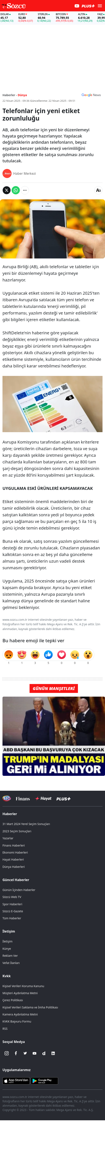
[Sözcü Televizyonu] (6, 798)
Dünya (22, 95)
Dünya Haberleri (13, 867)
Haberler (9, 814)
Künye (6, 949)
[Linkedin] (53, 1053)
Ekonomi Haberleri (15, 852)
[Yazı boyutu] (98, 190)
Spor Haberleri (12, 904)
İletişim (8, 931)
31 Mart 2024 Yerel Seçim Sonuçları (26, 824)
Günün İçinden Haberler (18, 890)
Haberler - (9, 95)
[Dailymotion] (44, 1053)
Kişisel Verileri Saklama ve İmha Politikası (30, 1007)
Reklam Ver (10, 956)
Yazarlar (7, 838)
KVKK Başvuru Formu (16, 1021)
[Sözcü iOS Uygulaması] (16, 1080)
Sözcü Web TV (11, 897)
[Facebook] (16, 1053)
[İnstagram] (6, 1053)
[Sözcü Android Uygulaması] (44, 1080)
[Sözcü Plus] (63, 798)
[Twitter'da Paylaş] (6, 190)
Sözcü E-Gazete (12, 911)
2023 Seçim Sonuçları (16, 831)
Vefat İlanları (11, 963)
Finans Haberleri (13, 845)
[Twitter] (25, 1053)
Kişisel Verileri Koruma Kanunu (23, 986)
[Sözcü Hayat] (43, 798)
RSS (4, 1029)
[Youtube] (34, 1053)
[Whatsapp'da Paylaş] (16, 190)
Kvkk (6, 976)
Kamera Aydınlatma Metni (20, 1014)
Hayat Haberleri (13, 859)
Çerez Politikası (12, 1000)
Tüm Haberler (11, 918)
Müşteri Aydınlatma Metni (20, 993)
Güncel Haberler (15, 880)
